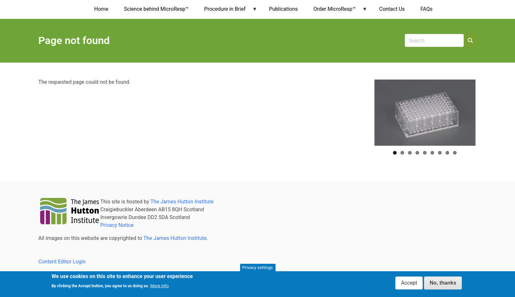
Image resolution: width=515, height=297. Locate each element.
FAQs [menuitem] (426, 9)
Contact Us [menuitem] (392, 9)
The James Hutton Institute (182, 202)
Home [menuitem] (101, 9)
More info (159, 286)
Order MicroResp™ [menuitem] (336, 12)
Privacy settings (257, 267)
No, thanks (443, 283)
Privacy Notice (117, 225)
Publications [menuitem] (283, 9)
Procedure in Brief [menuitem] (226, 12)
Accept (409, 283)
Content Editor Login (62, 262)
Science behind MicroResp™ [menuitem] (156, 9)
